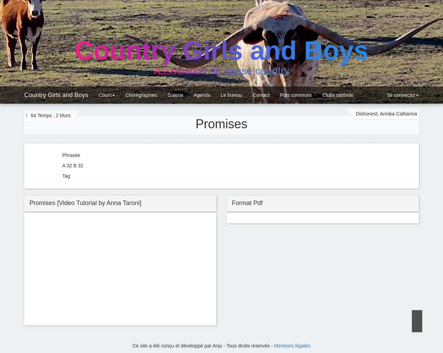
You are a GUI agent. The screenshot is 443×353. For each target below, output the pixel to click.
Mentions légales (292, 346)
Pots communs (296, 95)
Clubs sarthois (338, 95)
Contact (261, 95)
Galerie (175, 95)
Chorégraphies (141, 95)
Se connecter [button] (402, 95)
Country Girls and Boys (56, 95)
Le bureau (232, 95)
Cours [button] (107, 95)
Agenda (201, 95)
